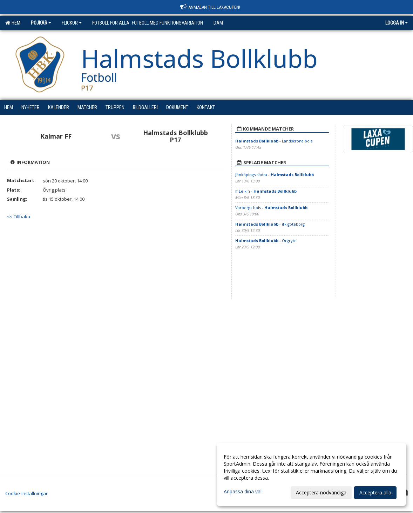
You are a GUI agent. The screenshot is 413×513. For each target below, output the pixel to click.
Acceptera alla (375, 492)
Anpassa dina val (243, 491)
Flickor (72, 23)
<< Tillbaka (18, 216)
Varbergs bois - (271, 207)
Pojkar (41, 23)
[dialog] (311, 474)
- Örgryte (266, 240)
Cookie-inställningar (26, 493)
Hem (12, 23)
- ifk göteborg (270, 224)
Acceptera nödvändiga (321, 492)
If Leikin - (266, 191)
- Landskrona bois (273, 141)
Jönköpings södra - (274, 174)
